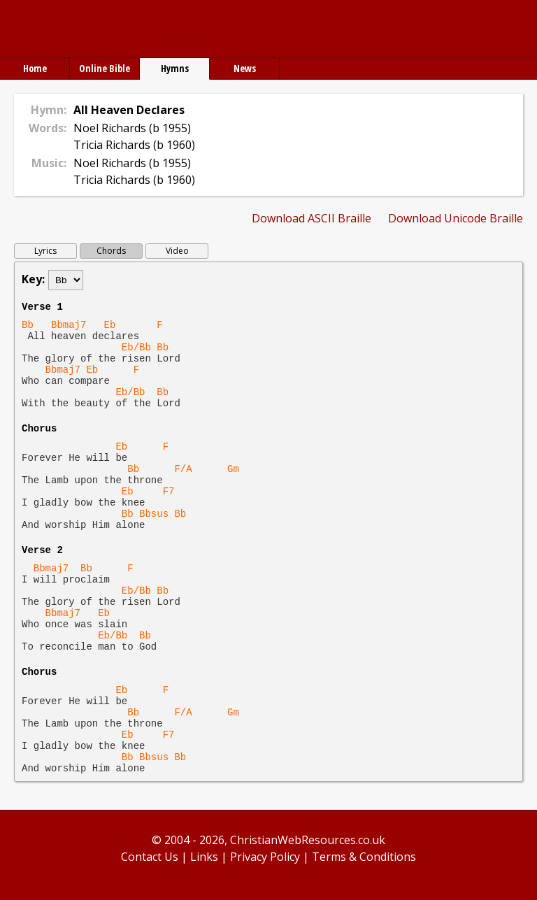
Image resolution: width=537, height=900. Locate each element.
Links (204, 856)
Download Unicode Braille (455, 218)
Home (35, 68)
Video (177, 251)
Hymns (175, 68)
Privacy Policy (265, 856)
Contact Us (149, 856)
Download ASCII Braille (311, 218)
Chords (111, 251)
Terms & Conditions (364, 856)
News (245, 68)
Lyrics (45, 251)
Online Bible (104, 68)
